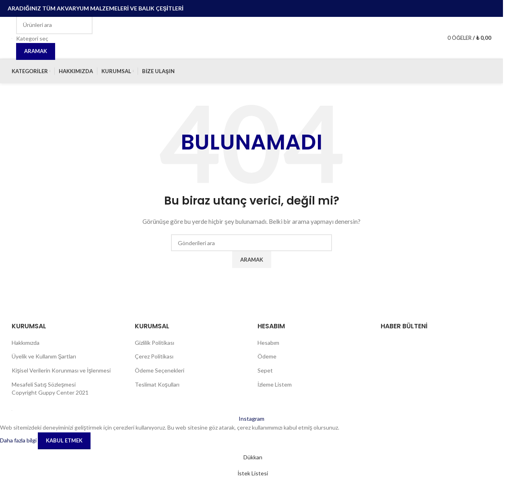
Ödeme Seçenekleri (159, 370)
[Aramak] (54, 25)
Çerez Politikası (154, 356)
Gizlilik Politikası (154, 342)
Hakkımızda (25, 342)
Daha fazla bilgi (19, 439)
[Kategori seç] (54, 38)
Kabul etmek (64, 440)
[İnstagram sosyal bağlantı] (251, 418)
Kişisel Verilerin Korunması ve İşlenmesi (61, 370)
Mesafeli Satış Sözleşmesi (44, 384)
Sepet (265, 370)
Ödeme (267, 356)
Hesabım (268, 342)
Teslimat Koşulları (157, 384)
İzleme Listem (275, 384)
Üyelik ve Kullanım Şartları (44, 356)
